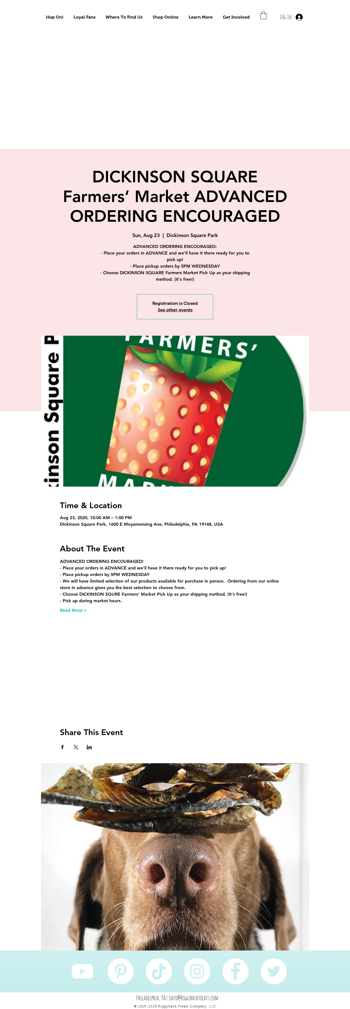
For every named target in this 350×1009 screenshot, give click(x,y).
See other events (175, 310)
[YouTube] (82, 971)
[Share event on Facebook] (62, 747)
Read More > (73, 610)
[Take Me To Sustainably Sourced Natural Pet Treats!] (66, 91)
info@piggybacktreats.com (193, 998)
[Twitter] (274, 971)
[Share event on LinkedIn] (89, 747)
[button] (54, 17)
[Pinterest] (120, 971)
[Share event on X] (75, 747)
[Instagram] (197, 971)
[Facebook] (235, 971)
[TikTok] (159, 971)
